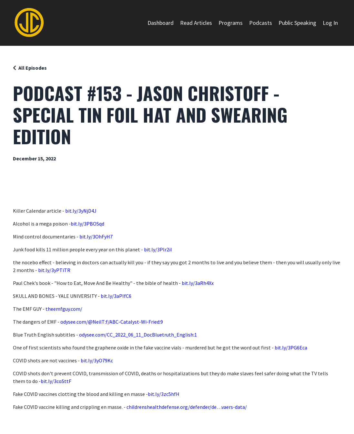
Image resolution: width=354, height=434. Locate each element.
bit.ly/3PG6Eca (291, 347)
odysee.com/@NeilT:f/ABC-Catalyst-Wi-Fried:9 (111, 321)
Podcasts (260, 22)
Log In (330, 22)
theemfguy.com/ (64, 309)
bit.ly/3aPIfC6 (116, 296)
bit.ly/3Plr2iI (158, 249)
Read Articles (196, 22)
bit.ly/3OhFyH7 (96, 236)
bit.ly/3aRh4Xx (198, 283)
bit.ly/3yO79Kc (97, 360)
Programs (230, 22)
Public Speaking (297, 22)
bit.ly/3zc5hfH (163, 394)
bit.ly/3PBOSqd (87, 223)
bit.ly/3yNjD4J (80, 210)
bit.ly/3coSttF (56, 381)
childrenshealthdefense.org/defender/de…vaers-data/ (186, 407)
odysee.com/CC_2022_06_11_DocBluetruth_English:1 (138, 334)
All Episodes (32, 68)
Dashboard (160, 22)
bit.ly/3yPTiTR (54, 270)
